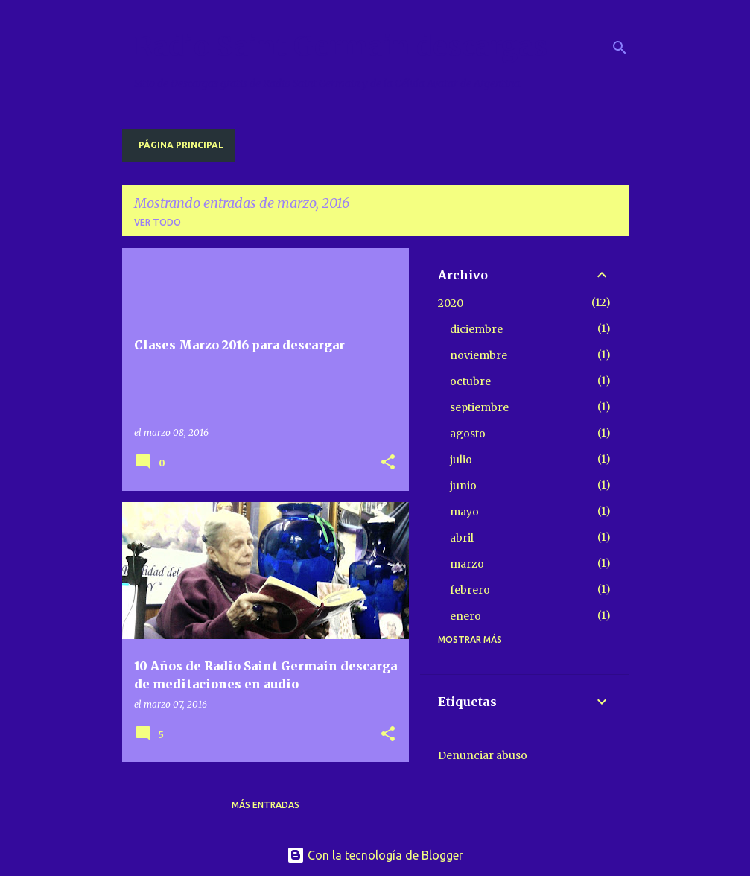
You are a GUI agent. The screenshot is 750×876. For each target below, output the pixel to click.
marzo (467, 564)
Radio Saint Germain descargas (340, 46)
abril (462, 538)
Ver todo (157, 222)
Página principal (181, 145)
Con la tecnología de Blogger (375, 855)
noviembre (478, 355)
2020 (450, 303)
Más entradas (265, 805)
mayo (464, 511)
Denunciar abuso (482, 755)
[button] (388, 463)
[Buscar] (620, 48)
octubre (470, 381)
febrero (470, 590)
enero (465, 616)
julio (461, 459)
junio (463, 485)
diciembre (476, 329)
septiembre (479, 407)
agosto (468, 433)
